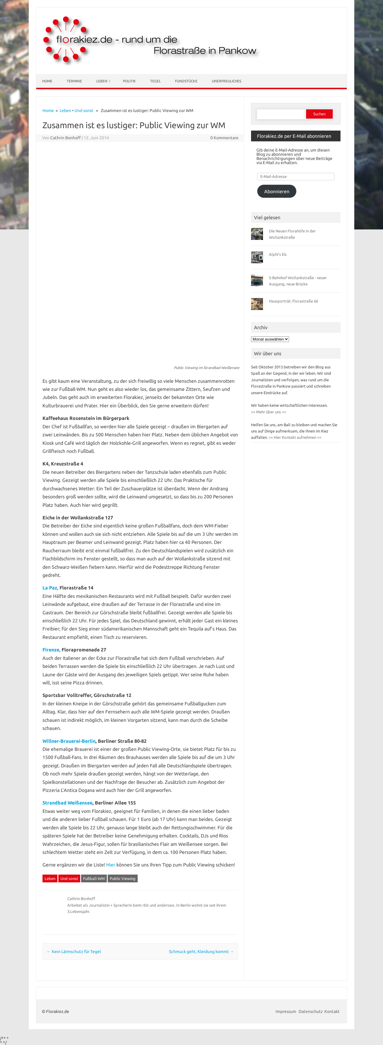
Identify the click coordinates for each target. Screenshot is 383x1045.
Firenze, (51, 649)
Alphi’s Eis (278, 254)
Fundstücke (186, 81)
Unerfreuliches (226, 81)
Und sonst (84, 110)
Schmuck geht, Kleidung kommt (201, 951)
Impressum (286, 1011)
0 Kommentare (224, 137)
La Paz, (50, 587)
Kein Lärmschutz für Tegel (74, 951)
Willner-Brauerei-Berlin (68, 741)
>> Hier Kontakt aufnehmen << (294, 437)
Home (47, 81)
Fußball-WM (94, 878)
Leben (101, 81)
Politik (129, 81)
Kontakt (332, 1011)
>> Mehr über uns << (268, 412)
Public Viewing (123, 878)
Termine (74, 81)
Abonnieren (276, 191)
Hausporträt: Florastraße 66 (293, 301)
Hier (110, 864)
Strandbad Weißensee (67, 802)
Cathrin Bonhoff (65, 137)
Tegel (155, 81)
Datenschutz (311, 1011)
